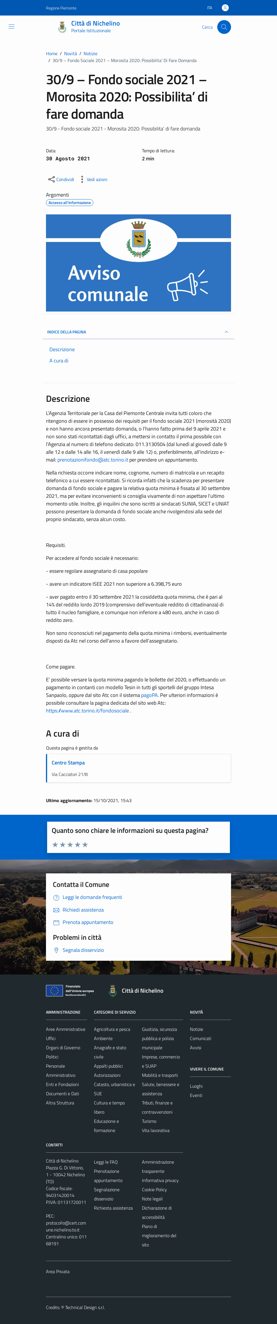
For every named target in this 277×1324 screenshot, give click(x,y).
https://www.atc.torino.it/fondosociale (88, 710)
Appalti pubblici (108, 1065)
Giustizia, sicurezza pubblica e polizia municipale (159, 1038)
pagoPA (149, 695)
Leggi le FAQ (106, 1161)
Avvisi (195, 1047)
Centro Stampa (68, 762)
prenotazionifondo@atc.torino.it (92, 460)
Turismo (149, 1121)
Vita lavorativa (156, 1130)
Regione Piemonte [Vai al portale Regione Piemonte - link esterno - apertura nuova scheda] (61, 8)
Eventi (196, 1095)
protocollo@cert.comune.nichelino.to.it (66, 1226)
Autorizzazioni (107, 1075)
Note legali (152, 1198)
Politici (52, 1056)
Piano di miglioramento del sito (159, 1235)
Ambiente (103, 1038)
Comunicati (200, 1038)
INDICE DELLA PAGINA (138, 331)
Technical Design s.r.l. (85, 1307)
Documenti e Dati (62, 1093)
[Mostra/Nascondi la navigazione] (11, 26)
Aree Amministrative (65, 1029)
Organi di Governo (63, 1047)
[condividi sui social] (60, 179)
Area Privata (58, 1271)
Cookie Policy (154, 1189)
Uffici (50, 1038)
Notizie (196, 1029)
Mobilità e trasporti (160, 1075)
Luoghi (196, 1086)
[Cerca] (224, 27)
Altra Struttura (60, 1102)
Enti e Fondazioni (62, 1084)
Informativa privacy (160, 1180)
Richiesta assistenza (113, 1207)
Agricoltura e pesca (112, 1029)
